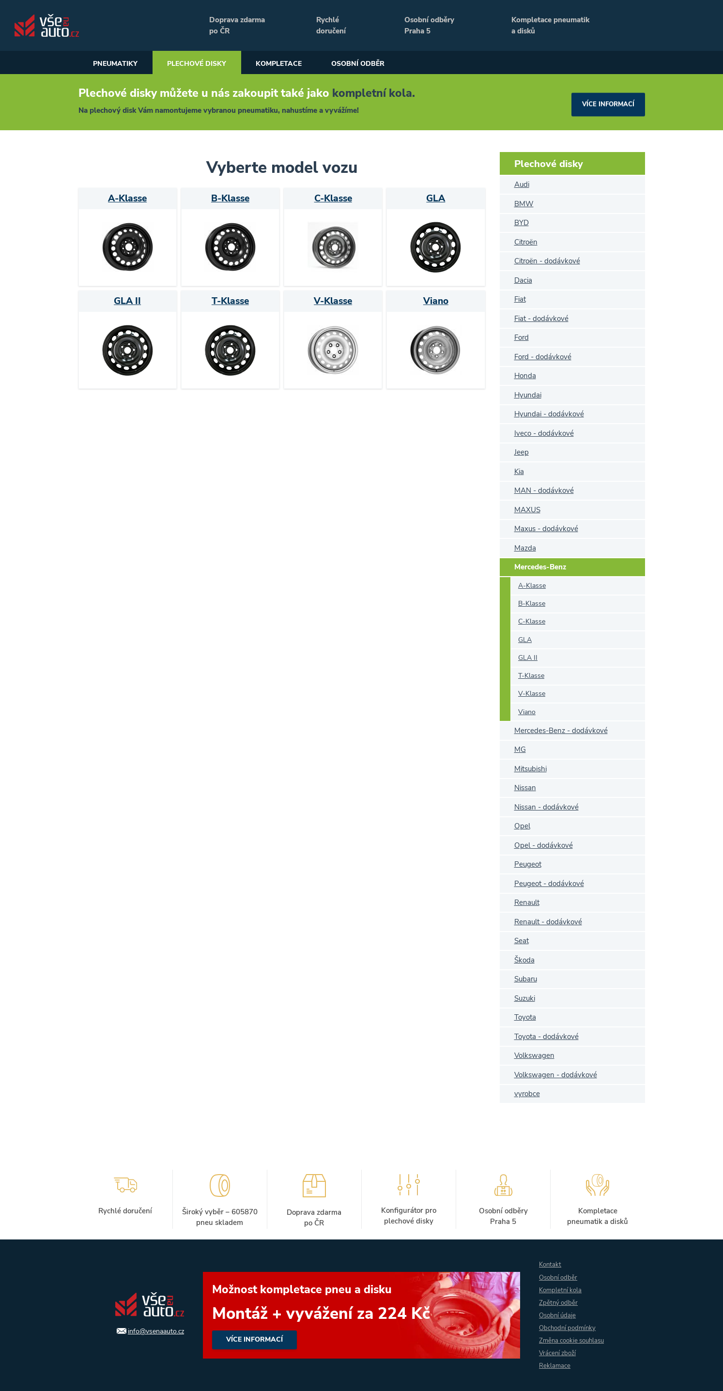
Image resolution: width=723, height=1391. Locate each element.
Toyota (525, 1017)
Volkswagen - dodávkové (555, 1075)
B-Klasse (531, 603)
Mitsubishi (530, 769)
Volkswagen (534, 1055)
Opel (522, 826)
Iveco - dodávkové (544, 433)
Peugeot (527, 864)
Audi (521, 184)
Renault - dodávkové (548, 922)
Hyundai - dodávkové (549, 414)
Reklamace (555, 1365)
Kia (519, 471)
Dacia (523, 280)
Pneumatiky (120, 64)
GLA (525, 639)
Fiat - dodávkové (541, 318)
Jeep (521, 452)
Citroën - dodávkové (547, 261)
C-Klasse (531, 621)
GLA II (528, 657)
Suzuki (524, 998)
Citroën (526, 242)
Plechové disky (213, 64)
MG (520, 749)
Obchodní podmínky (569, 1326)
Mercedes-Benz (540, 567)
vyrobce (527, 1094)
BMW (524, 204)
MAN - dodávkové (544, 490)
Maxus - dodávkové (546, 529)
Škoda (524, 960)
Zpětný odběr (559, 1300)
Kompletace (307, 64)
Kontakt (551, 1261)
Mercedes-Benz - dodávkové (561, 730)
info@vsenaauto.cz (153, 1329)
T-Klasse (531, 675)
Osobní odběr (397, 64)
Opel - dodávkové (543, 845)
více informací (605, 102)
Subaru (525, 979)
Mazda (525, 548)
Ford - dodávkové (542, 357)
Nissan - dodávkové (546, 807)
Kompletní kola (562, 1287)
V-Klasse (531, 693)
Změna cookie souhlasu (574, 1339)
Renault (526, 902)
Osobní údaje (559, 1313)
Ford (521, 337)
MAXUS (527, 510)
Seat (521, 941)
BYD (521, 223)
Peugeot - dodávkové (549, 883)
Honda (525, 376)
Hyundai (527, 395)
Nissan (525, 788)
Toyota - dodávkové (546, 1036)
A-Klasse (532, 585)
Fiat (520, 299)
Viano (527, 712)
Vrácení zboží (558, 1352)
